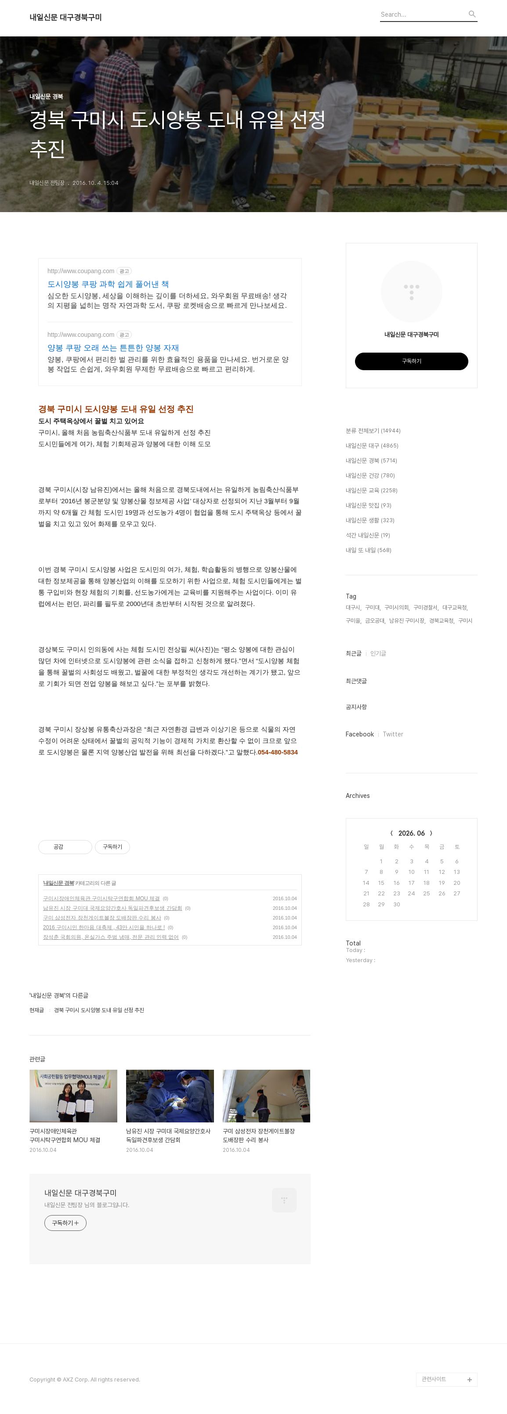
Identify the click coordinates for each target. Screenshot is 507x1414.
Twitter (393, 734)
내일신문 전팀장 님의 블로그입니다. (87, 1204)
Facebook (360, 734)
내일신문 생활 (370, 520)
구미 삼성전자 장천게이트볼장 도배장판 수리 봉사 (102, 918)
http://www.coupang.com (81, 270)
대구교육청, (455, 607)
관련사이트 (434, 1379)
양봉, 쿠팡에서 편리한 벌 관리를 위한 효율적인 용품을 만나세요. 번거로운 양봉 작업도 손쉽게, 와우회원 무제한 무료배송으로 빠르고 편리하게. (168, 364)
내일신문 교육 (372, 491)
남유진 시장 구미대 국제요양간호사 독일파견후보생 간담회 (112, 908)
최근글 (354, 653)
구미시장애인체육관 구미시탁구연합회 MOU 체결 (101, 898)
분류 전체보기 (373, 431)
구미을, (354, 620)
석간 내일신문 (368, 535)
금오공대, (375, 620)
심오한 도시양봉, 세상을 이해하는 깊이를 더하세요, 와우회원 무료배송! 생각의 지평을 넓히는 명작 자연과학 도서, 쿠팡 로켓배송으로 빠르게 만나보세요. (167, 300)
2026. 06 (411, 833)
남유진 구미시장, (407, 620)
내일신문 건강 (370, 476)
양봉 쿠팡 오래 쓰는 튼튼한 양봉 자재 (113, 347)
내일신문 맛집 (368, 505)
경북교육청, (442, 620)
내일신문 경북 (58, 883)
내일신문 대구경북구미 (65, 17)
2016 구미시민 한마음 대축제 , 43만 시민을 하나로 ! (104, 927)
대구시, (354, 607)
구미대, (373, 607)
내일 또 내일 (368, 550)
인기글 (378, 653)
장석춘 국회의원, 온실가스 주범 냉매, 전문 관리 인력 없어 (111, 937)
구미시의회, (397, 607)
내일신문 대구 (372, 446)
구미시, (466, 620)
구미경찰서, (426, 607)
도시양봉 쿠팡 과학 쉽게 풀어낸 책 (108, 284)
